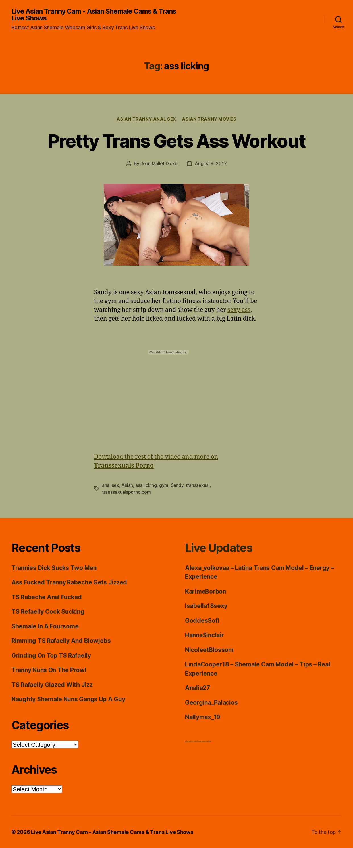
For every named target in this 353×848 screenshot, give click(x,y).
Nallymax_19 (202, 717)
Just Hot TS (196, 741)
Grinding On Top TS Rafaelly (51, 655)
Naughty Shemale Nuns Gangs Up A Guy (68, 699)
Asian (127, 485)
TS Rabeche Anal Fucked (46, 597)
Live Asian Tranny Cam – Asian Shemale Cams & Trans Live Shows (112, 832)
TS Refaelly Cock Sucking (47, 611)
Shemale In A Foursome (44, 626)
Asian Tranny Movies (209, 119)
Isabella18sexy (206, 605)
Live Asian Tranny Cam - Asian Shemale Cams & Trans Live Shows (93, 15)
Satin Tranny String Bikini (205, 741)
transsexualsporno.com (126, 492)
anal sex (110, 485)
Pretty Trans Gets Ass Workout (177, 141)
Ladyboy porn (189, 741)
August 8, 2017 (211, 163)
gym (163, 485)
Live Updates (218, 548)
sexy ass (238, 310)
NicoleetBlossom (209, 649)
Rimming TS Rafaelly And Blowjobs (61, 640)
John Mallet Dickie (159, 163)
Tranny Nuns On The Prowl (48, 670)
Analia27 (197, 687)
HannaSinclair (204, 635)
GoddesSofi (202, 620)
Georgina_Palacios (211, 702)
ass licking (146, 485)
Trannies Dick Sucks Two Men (54, 567)
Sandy (177, 485)
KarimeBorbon (205, 591)
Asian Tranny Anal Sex (146, 119)
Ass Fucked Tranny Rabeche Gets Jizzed (69, 582)
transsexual (198, 485)
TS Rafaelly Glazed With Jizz (51, 684)
